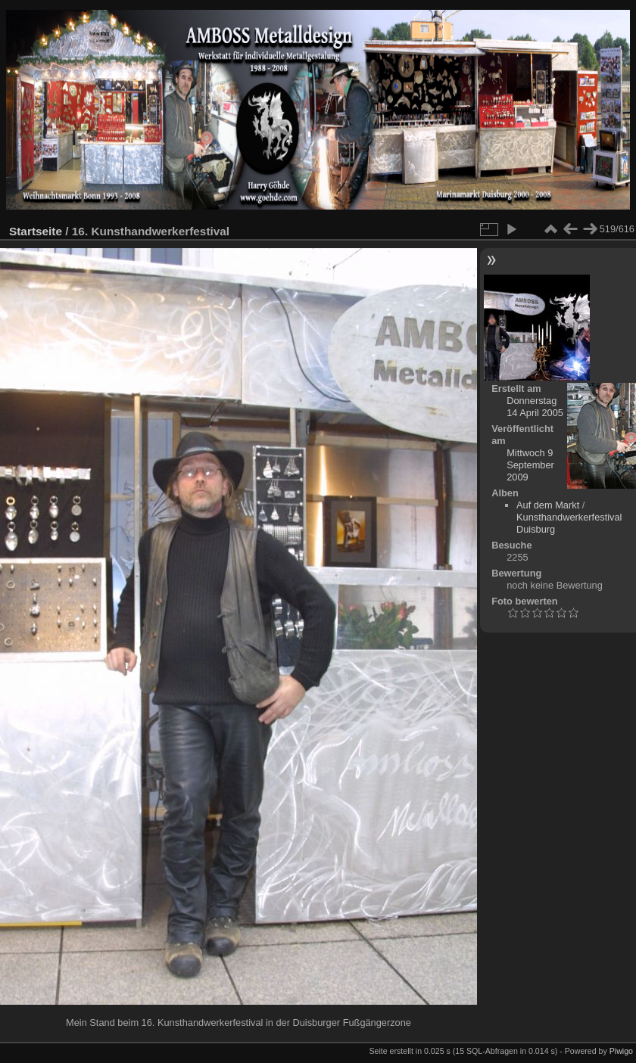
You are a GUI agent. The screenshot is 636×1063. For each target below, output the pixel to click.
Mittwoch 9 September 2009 (530, 465)
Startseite (35, 231)
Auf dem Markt (547, 505)
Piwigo (621, 1050)
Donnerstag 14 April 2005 (535, 406)
